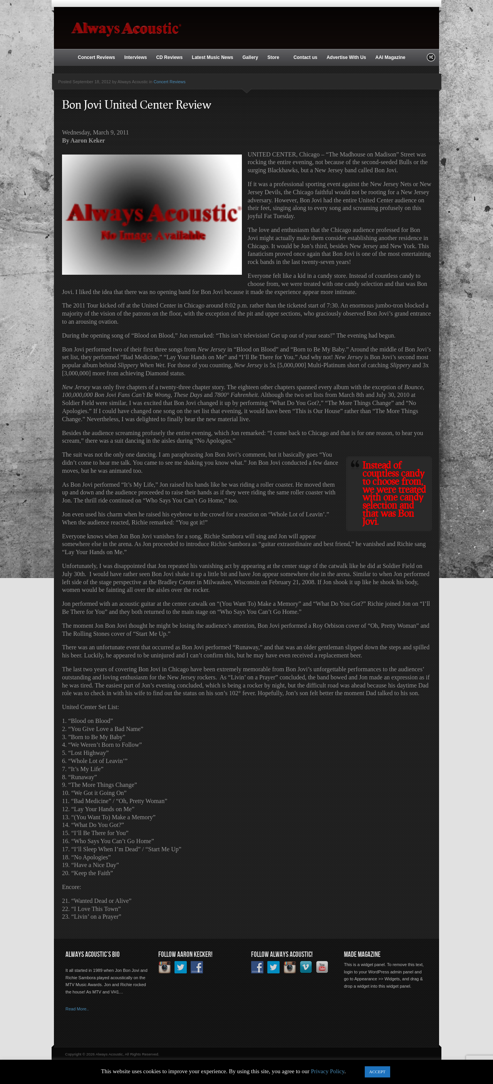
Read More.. (77, 1009)
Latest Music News (212, 57)
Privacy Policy (327, 1071)
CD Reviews (169, 57)
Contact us (305, 57)
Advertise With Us (346, 57)
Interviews (135, 57)
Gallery (250, 57)
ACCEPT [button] (377, 1071)
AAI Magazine (390, 57)
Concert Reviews (96, 57)
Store (274, 58)
